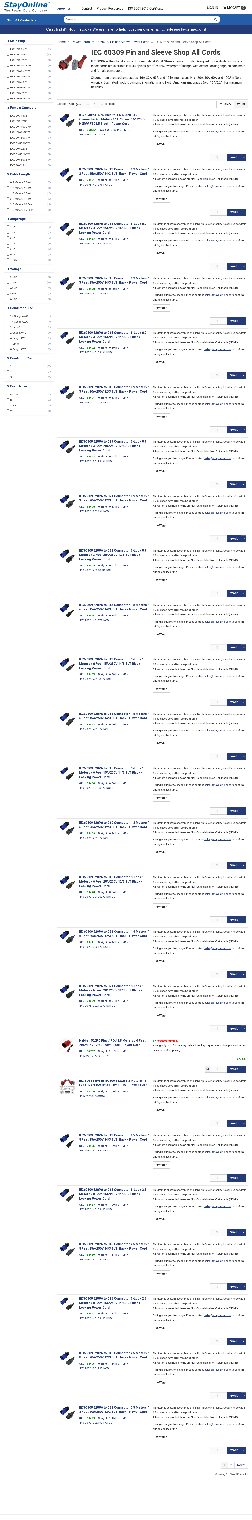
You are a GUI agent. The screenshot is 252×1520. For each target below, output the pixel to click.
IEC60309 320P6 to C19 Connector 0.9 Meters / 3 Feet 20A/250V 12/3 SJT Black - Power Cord (114, 389)
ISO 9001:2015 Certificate (145, 8)
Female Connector (23, 107)
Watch (161, 145)
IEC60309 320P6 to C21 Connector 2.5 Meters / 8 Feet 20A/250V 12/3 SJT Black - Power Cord (114, 1409)
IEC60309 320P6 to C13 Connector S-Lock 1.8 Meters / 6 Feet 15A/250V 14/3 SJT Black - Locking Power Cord (112, 663)
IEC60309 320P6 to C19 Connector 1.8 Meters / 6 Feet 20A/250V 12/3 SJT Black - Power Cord (114, 825)
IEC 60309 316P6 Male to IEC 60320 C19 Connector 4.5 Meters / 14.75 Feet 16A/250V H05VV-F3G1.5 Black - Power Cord (112, 119)
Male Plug (17, 41)
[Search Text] (137, 19)
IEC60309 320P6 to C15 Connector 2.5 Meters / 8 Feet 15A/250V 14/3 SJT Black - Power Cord (114, 1246)
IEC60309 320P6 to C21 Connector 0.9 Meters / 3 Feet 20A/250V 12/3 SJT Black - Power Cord (114, 498)
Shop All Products (20, 20)
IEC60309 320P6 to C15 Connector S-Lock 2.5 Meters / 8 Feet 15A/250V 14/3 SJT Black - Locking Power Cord (112, 1303)
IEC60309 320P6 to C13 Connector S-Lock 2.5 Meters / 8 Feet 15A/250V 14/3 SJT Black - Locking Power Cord (112, 1194)
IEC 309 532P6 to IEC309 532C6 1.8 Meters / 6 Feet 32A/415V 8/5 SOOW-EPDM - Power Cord (113, 1083)
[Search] (215, 19)
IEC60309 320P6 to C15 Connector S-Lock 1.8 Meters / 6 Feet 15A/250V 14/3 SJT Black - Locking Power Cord (112, 772)
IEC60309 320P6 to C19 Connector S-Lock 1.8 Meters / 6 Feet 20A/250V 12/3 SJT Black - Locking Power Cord (112, 881)
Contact (87, 8)
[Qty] (218, 157)
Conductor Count (22, 358)
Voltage (15, 269)
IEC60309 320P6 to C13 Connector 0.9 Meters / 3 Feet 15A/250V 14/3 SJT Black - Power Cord (114, 171)
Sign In (212, 8)
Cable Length (19, 174)
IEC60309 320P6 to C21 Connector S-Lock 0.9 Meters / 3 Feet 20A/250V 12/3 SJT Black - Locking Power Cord (112, 555)
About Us (64, 9)
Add (234, 157)
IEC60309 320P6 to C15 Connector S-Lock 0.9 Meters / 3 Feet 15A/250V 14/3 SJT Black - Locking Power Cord (112, 337)
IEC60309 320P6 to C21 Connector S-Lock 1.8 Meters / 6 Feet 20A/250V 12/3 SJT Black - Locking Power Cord (112, 990)
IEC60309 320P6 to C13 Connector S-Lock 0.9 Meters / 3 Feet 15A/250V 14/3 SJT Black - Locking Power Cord (112, 228)
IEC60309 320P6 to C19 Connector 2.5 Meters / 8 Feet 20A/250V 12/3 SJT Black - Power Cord (114, 1355)
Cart (234, 8)
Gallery (225, 104)
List (241, 104)
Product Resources (110, 8)
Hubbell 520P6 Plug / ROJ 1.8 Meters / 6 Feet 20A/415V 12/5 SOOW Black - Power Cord (112, 1042)
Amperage (17, 219)
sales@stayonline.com (185, 29)
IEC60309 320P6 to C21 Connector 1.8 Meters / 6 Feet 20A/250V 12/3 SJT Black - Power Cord (114, 934)
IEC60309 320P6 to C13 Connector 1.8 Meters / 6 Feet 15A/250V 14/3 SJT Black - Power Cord (114, 607)
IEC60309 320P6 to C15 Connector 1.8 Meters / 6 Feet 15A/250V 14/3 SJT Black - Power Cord (114, 716)
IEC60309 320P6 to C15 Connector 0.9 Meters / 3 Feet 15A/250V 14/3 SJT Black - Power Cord (114, 280)
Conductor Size (21, 308)
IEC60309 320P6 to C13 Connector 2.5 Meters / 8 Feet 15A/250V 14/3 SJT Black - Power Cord (114, 1137)
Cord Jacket (18, 386)
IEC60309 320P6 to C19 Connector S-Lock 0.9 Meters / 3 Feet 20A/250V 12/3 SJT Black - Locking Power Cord (112, 446)
